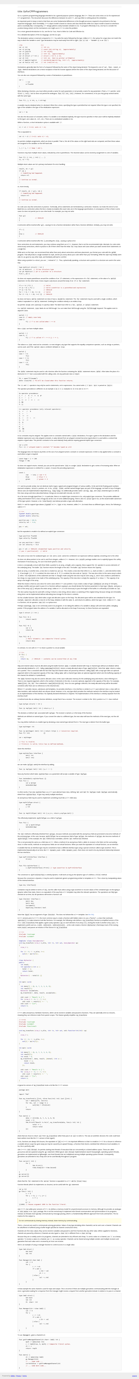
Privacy (18, 1376)
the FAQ (91, 915)
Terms (24, 1376)
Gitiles (13, 1376)
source (134, 1376)
